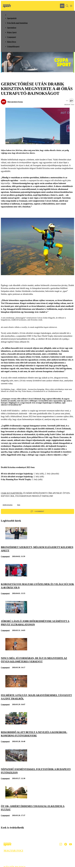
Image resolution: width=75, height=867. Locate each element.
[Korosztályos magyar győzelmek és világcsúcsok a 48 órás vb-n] (16, 576)
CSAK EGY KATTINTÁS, (12, 493)
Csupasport (11, 37)
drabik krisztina (7, 505)
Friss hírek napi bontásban (17, 23)
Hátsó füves (11, 42)
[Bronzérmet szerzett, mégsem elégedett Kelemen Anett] (16, 539)
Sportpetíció (12, 18)
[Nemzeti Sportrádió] (62, 6)
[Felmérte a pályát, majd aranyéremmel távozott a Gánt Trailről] (16, 687)
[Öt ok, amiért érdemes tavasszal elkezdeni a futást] (16, 798)
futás (18, 505)
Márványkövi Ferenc (15, 102)
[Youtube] (70, 844)
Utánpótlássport (13, 46)
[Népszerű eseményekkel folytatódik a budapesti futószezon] (16, 761)
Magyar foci (13, 850)
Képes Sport (12, 32)
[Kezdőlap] (7, 6)
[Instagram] (60, 844)
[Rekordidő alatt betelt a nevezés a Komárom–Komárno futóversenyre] (16, 724)
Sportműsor (11, 28)
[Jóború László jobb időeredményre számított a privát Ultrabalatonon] (16, 613)
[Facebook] (65, 844)
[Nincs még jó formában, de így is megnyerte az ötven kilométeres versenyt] (16, 650)
